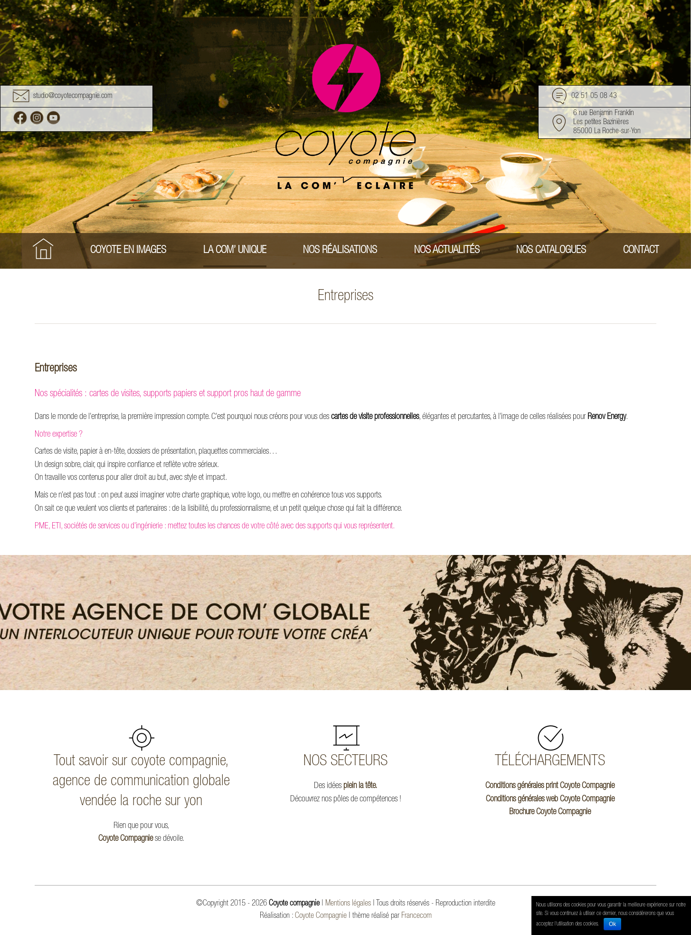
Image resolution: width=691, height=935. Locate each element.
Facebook (20, 117)
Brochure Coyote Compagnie (550, 812)
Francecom (416, 916)
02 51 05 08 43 (594, 97)
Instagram (36, 117)
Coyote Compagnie (125, 839)
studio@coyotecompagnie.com (72, 97)
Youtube (53, 117)
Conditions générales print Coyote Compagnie (550, 786)
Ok (612, 924)
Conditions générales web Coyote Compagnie (550, 799)
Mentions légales (348, 904)
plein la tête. (360, 786)
